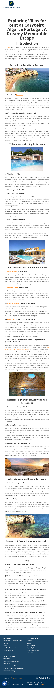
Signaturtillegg (31, 645)
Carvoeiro (7, 47)
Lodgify (42, 684)
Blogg (5, 645)
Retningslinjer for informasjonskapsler (14, 668)
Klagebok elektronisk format (11, 666)
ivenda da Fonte (13, 303)
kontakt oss (6, 659)
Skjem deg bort (31, 648)
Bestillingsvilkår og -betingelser (12, 661)
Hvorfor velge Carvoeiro (10, 648)
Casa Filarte (11, 319)
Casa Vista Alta (12, 287)
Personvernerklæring (9, 671)
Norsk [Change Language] (6, 678)
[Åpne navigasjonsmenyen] (51, 4)
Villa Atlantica (25, 349)
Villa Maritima (17, 349)
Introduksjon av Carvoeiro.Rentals (12, 641)
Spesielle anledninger (33, 650)
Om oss (5, 643)
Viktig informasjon (8, 663)
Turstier (29, 643)
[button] (4, 683)
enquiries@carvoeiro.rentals (16, 684)
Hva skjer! (30, 653)
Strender (29, 641)
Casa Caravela (12, 271)
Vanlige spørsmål (8, 650)
